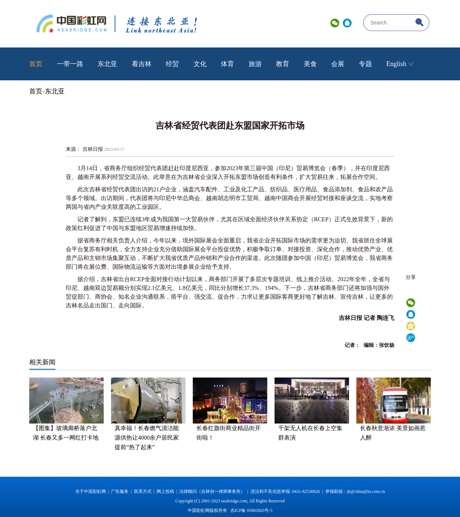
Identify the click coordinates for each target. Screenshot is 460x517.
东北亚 (107, 64)
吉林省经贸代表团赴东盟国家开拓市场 (230, 125)
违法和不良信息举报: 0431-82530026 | (287, 491)
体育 (227, 64)
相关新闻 (42, 362)
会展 (337, 64)
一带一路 (70, 64)
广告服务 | (122, 491)
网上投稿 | (168, 491)
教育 (282, 64)
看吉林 (142, 64)
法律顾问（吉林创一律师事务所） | (214, 491)
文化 (200, 64)
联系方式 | (145, 491)
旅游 (255, 64)
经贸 (172, 64)
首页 (35, 64)
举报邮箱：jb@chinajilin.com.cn (355, 491)
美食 (310, 64)
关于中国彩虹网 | (93, 491)
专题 (365, 64)
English (400, 64)
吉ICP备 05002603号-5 (251, 510)
